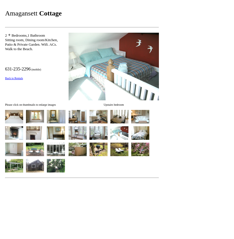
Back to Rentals (14, 78)
